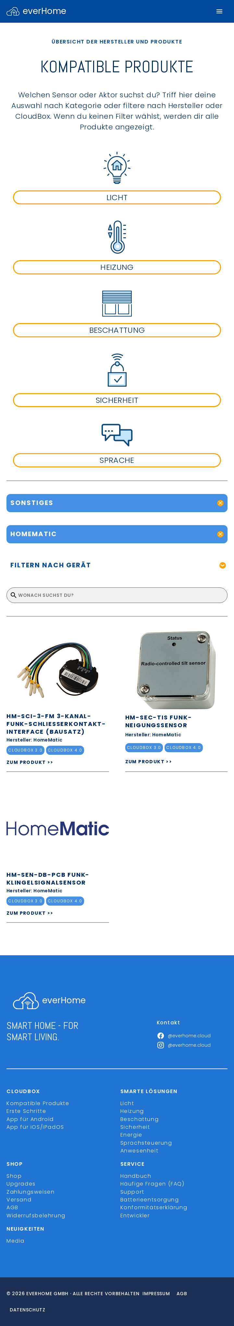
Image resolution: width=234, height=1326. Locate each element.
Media (15, 1241)
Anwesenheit (139, 1150)
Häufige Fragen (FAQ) (152, 1183)
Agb (182, 1293)
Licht (127, 1103)
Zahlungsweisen (30, 1192)
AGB (12, 1207)
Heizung (132, 1111)
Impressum (156, 1293)
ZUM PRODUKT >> (30, 762)
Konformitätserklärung (154, 1207)
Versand (18, 1199)
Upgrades (21, 1183)
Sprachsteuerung (146, 1143)
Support (132, 1192)
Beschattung (139, 1119)
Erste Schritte (26, 1111)
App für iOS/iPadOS (35, 1127)
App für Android (30, 1119)
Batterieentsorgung (149, 1199)
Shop (14, 1176)
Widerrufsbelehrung (36, 1215)
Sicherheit (135, 1127)
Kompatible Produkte (37, 1103)
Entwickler (135, 1215)
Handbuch (136, 1176)
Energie (131, 1135)
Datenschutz (27, 1310)
